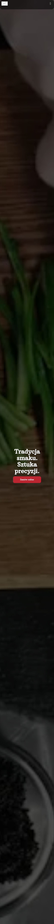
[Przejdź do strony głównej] (4, 3)
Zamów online (27, 479)
